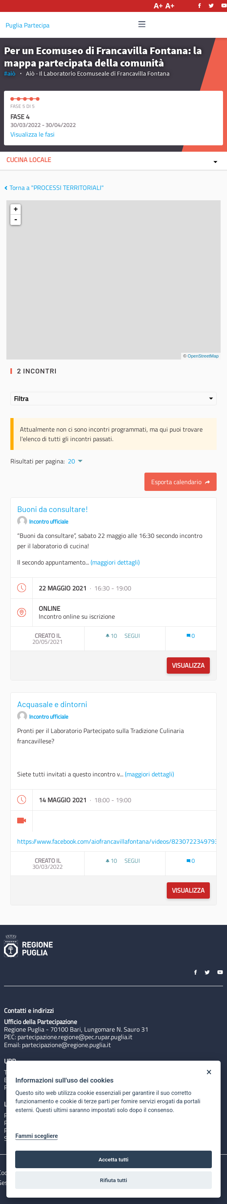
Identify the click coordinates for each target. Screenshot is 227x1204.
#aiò (10, 73)
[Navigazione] (142, 24)
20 (71, 461)
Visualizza (188, 665)
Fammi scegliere (36, 1136)
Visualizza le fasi (32, 134)
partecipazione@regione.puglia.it (66, 1045)
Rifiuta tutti (113, 1180)
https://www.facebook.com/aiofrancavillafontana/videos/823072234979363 (121, 841)
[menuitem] (75, 460)
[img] (142, 24)
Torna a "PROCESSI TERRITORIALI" (54, 187)
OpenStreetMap (203, 356)
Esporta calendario (180, 482)
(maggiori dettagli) (115, 562)
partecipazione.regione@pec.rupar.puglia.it (75, 1037)
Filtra (113, 398)
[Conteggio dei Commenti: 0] (191, 635)
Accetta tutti (113, 1159)
